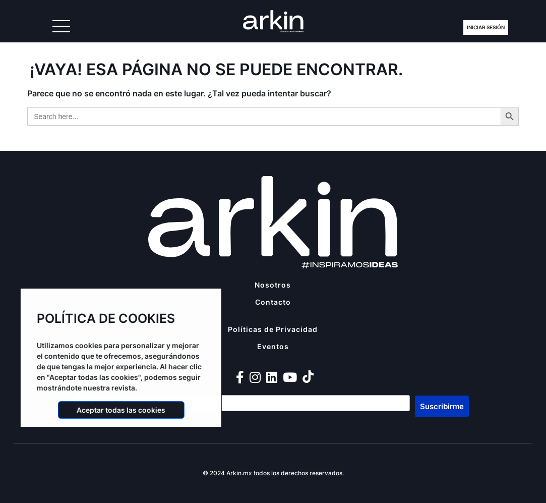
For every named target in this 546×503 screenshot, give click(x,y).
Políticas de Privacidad (273, 329)
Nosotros (273, 285)
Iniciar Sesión (486, 27)
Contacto (273, 302)
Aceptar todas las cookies (118, 410)
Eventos (273, 346)
